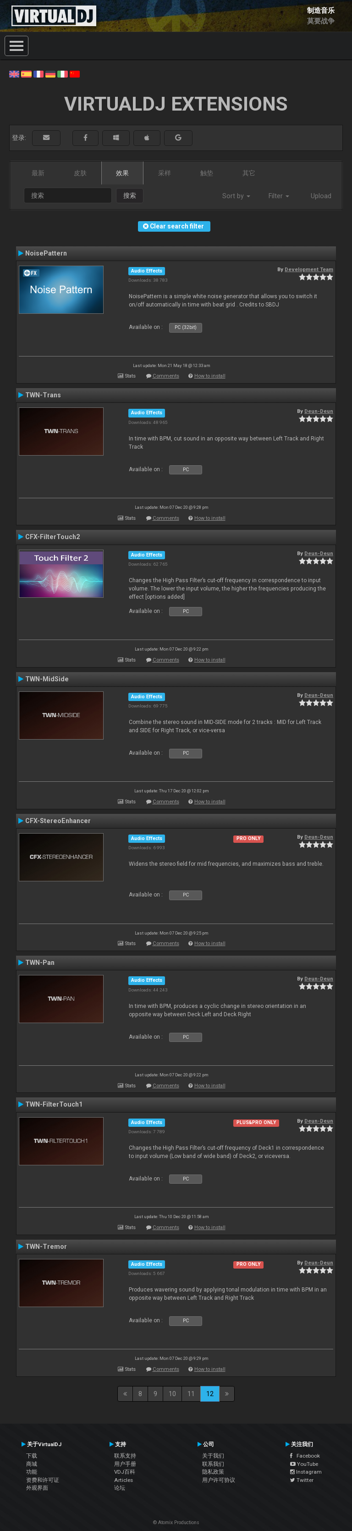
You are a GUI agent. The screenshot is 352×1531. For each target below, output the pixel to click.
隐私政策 (213, 1472)
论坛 (119, 1488)
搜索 (129, 195)
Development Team (309, 269)
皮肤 (80, 173)
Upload (321, 196)
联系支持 (125, 1456)
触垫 (206, 173)
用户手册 (125, 1464)
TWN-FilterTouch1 (53, 1104)
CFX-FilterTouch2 (52, 536)
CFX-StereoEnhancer (58, 820)
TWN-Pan (40, 962)
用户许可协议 (218, 1480)
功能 (31, 1472)
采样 (164, 173)
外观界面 (37, 1488)
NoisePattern (46, 253)
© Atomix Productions (176, 1522)
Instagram (306, 1472)
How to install (210, 376)
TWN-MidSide (47, 679)
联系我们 (213, 1464)
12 (210, 1393)
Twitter (302, 1480)
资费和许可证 (42, 1480)
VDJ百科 (124, 1472)
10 (172, 1393)
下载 (31, 1456)
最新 (38, 173)
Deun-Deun (318, 411)
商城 (31, 1464)
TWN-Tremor (46, 1246)
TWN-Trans (43, 395)
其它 (248, 173)
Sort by (236, 196)
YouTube (304, 1464)
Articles (123, 1480)
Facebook (305, 1456)
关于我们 (213, 1456)
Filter (279, 196)
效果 (122, 173)
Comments (166, 376)
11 (191, 1393)
